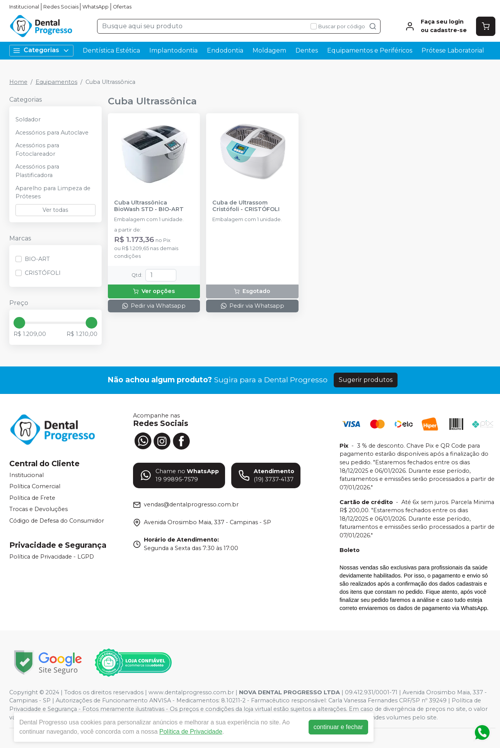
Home (18, 81)
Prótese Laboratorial (453, 50)
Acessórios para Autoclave (52, 132)
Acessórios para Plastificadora (37, 171)
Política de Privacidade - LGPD (51, 556)
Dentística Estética (111, 50)
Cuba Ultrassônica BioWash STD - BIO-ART (149, 206)
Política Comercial (34, 486)
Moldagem (269, 50)
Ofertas (122, 7)
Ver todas (55, 209)
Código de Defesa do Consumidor (56, 520)
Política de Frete (32, 497)
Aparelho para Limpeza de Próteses (52, 192)
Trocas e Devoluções (38, 509)
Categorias (41, 50)
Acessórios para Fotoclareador (37, 149)
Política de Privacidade (190, 731)
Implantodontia (173, 50)
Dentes (306, 50)
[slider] (19, 323)
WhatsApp (95, 7)
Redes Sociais (60, 7)
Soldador (28, 119)
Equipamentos (56, 81)
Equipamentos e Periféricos (369, 50)
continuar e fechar (338, 727)
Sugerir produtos (365, 379)
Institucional (24, 7)
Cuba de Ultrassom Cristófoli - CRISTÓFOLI (246, 206)
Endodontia (225, 50)
